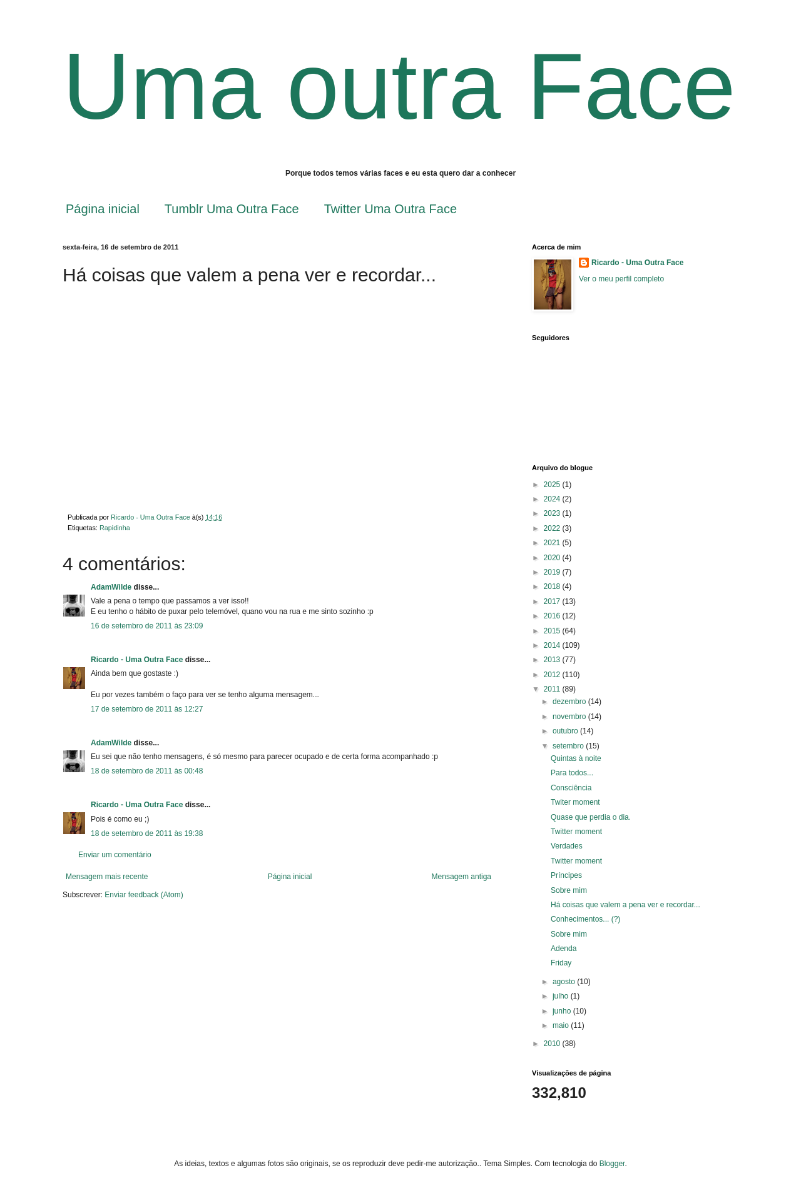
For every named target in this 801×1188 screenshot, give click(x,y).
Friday (561, 963)
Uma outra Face (399, 86)
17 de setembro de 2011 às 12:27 (147, 709)
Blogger (612, 1163)
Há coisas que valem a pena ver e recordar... (625, 904)
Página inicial (103, 209)
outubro (566, 731)
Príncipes (566, 875)
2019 (553, 572)
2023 (553, 513)
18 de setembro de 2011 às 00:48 (147, 771)
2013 (553, 659)
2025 (553, 484)
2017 (553, 601)
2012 (553, 674)
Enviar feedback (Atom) (144, 894)
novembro (570, 716)
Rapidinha (114, 527)
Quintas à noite (576, 758)
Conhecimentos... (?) (585, 919)
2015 (553, 631)
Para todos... (572, 772)
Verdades (567, 846)
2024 (553, 499)
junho (563, 1011)
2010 (553, 1043)
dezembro (570, 701)
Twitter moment (576, 831)
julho (562, 996)
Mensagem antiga (461, 876)
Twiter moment (575, 802)
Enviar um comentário (114, 854)
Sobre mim (569, 890)
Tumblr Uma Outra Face (232, 209)
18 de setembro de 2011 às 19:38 (147, 833)
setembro (569, 746)
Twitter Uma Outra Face (390, 209)
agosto (565, 981)
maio (562, 1025)
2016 (553, 616)
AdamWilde (111, 587)
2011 (553, 689)
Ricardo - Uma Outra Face (137, 659)
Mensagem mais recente (107, 876)
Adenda (563, 948)
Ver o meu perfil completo (621, 278)
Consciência (571, 787)
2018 (553, 586)
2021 (553, 542)
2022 (553, 528)
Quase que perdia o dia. (591, 817)
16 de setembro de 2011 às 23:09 (147, 626)
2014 (553, 645)
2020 (553, 557)
